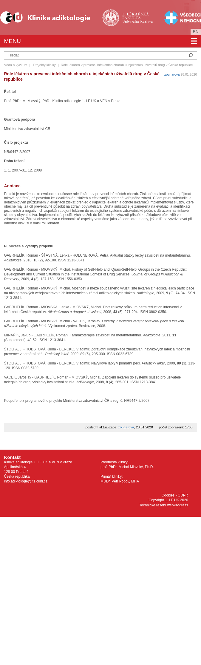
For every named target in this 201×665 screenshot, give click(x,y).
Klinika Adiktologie (49, 17)
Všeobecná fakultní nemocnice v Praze (178, 17)
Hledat (190, 55)
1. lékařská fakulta (128, 17)
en (196, 31)
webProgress (177, 505)
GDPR (183, 495)
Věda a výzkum (15, 65)
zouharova (172, 74)
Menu (100, 41)
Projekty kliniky (44, 65)
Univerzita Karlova (137, 27)
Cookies (168, 495)
